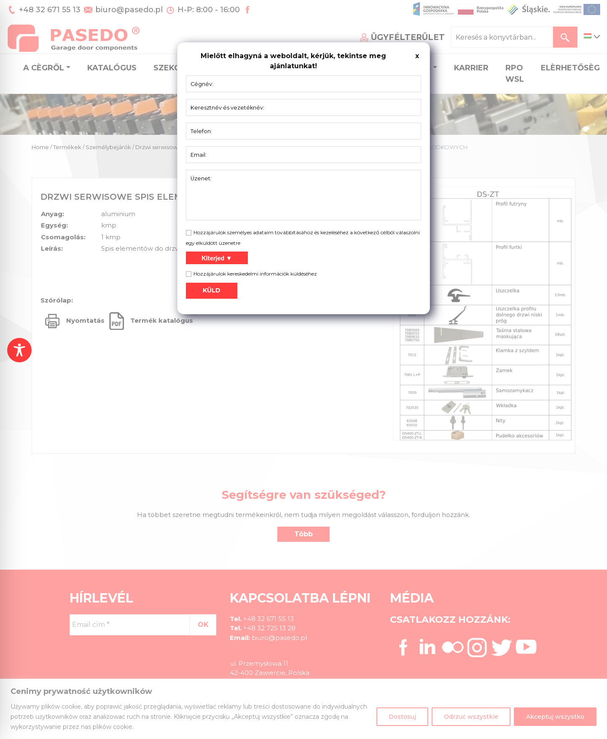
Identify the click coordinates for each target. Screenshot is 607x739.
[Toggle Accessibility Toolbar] (19, 350)
